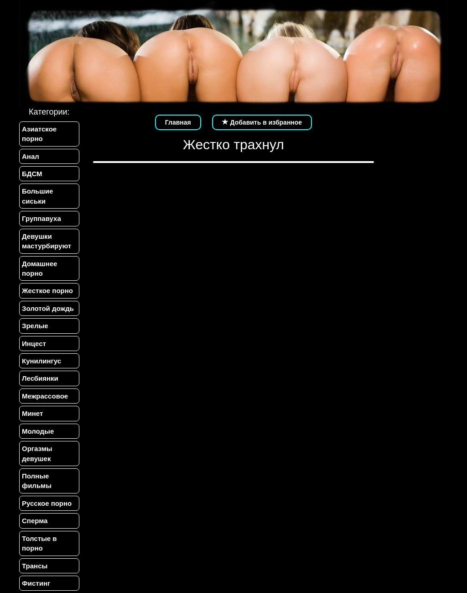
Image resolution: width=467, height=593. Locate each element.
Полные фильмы (37, 480)
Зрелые (35, 326)
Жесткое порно (47, 290)
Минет (32, 413)
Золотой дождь (48, 308)
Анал (30, 156)
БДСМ (32, 174)
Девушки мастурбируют (46, 241)
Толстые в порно (39, 543)
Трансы (34, 566)
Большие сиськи (37, 196)
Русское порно (47, 503)
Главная (178, 122)
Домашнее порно (39, 268)
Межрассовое (45, 396)
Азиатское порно (39, 133)
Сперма (34, 521)
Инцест (34, 343)
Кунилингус (41, 361)
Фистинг (36, 583)
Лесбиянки (40, 378)
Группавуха (41, 218)
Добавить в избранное (262, 122)
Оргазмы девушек (37, 453)
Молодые (38, 431)
